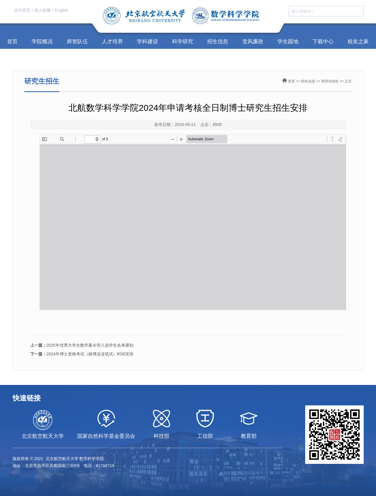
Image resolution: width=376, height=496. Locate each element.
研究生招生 (330, 81)
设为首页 (22, 10)
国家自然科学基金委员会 (106, 436)
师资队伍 (77, 41)
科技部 (161, 436)
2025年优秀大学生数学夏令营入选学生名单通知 (81, 345)
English (61, 10)
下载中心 (323, 41)
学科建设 (147, 41)
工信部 (205, 436)
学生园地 (287, 41)
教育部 (249, 436)
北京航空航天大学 (43, 436)
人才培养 (112, 41)
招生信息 (217, 41)
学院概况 (42, 41)
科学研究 (182, 41)
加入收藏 (42, 10)
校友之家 (358, 41)
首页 (12, 41)
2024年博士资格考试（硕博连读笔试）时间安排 (81, 354)
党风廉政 (252, 41)
